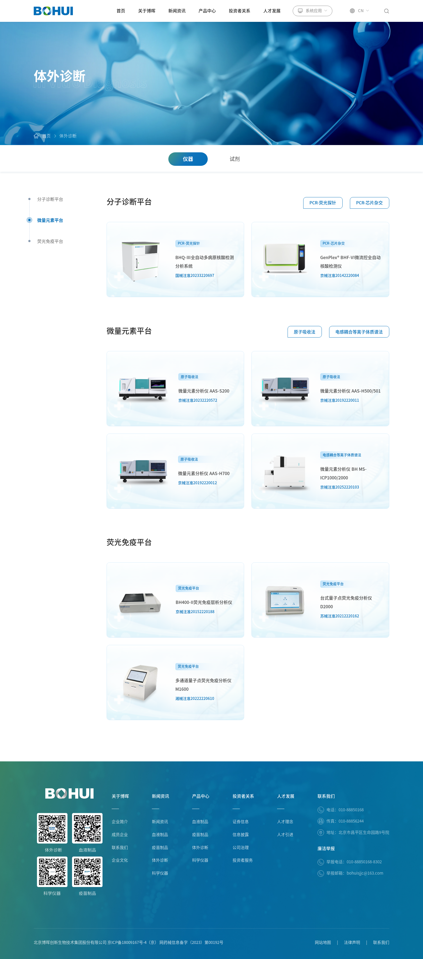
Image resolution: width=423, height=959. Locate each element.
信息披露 (241, 835)
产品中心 (207, 11)
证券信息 (241, 822)
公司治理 (241, 847)
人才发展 (272, 11)
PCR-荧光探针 (322, 203)
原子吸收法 (304, 332)
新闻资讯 (177, 11)
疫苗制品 (160, 847)
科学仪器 (160, 873)
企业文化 (120, 860)
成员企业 (120, 835)
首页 (121, 11)
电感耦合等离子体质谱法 (359, 332)
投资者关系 (239, 11)
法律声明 (352, 942)
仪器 (188, 158)
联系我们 (120, 847)
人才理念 (285, 822)
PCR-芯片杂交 (369, 203)
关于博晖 (146, 11)
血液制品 (160, 835)
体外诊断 (68, 136)
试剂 (235, 158)
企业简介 (120, 822)
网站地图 (323, 942)
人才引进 (285, 835)
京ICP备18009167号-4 (126, 942)
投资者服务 (243, 860)
